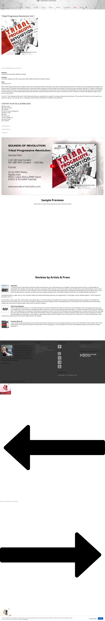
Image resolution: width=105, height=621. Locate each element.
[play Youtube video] (52, 166)
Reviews (58, 7)
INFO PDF (4, 132)
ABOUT (38, 345)
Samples (28, 7)
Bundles (36, 7)
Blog (75, 7)
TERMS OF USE (40, 352)
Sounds (43, 7)
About (81, 7)
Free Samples (67, 7)
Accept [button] (100, 618)
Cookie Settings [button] (93, 618)
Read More (25, 619)
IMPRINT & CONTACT (42, 347)
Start (21, 7)
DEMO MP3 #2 (5, 129)
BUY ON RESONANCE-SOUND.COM (11, 68)
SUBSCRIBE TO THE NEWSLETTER (67, 375)
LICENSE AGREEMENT (42, 348)
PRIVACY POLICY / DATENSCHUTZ (45, 350)
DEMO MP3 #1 (5, 126)
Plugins (51, 7)
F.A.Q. (37, 353)
